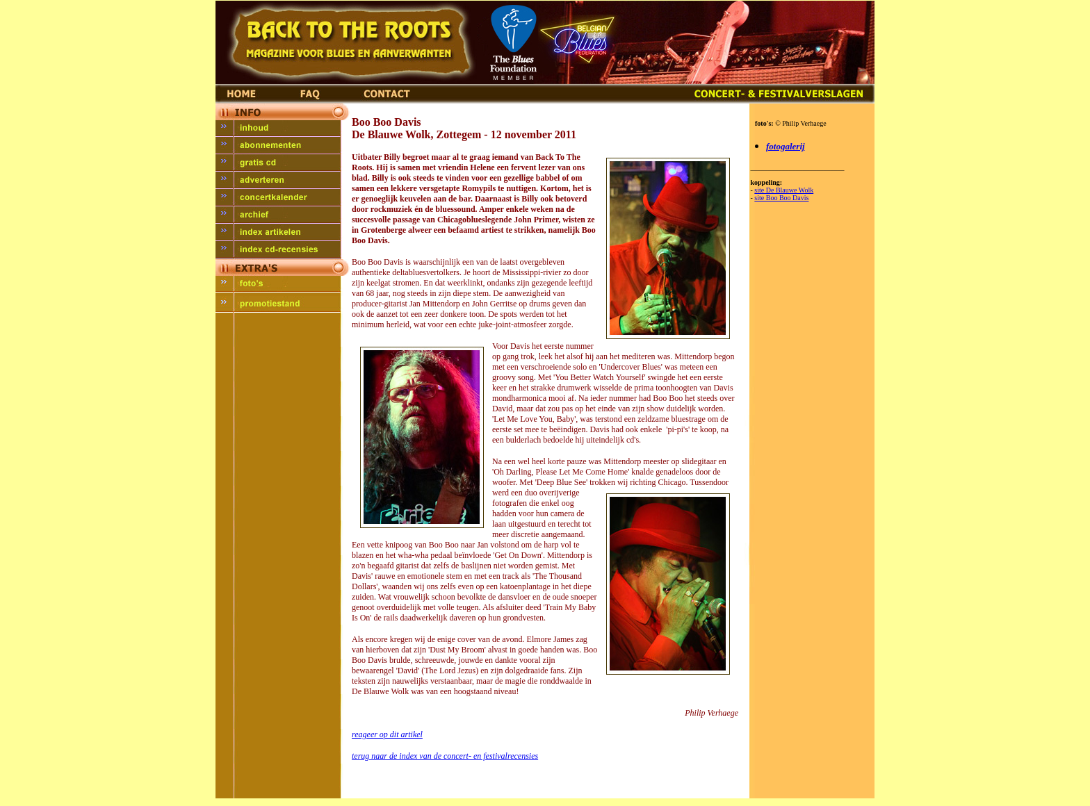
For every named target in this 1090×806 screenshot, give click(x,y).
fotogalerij (785, 146)
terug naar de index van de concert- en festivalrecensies (445, 756)
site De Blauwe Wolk (783, 190)
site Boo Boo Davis (781, 198)
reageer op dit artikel (387, 734)
